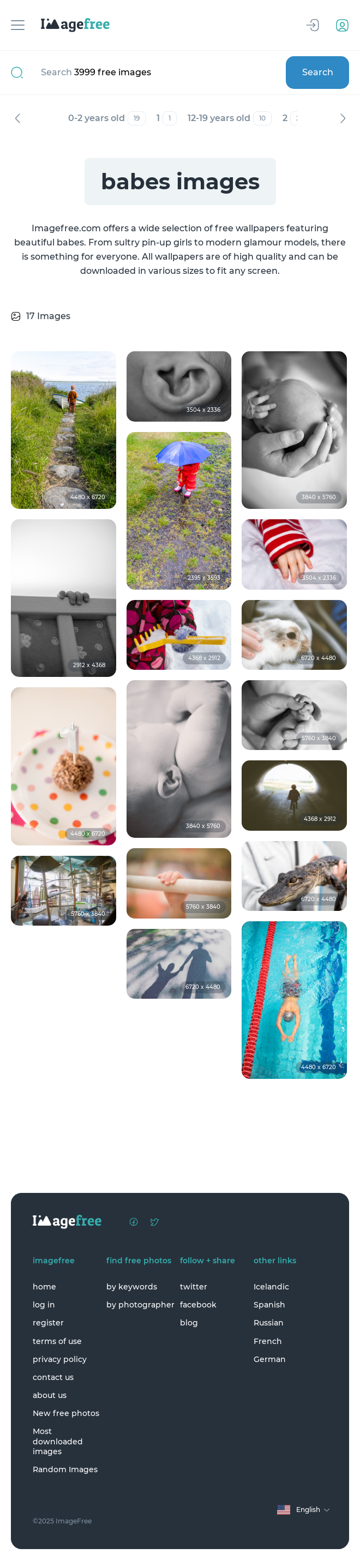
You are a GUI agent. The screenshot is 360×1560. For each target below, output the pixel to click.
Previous (17, 118)
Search (317, 72)
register (48, 1323)
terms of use (57, 1341)
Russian (269, 1323)
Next (342, 118)
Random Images (65, 1469)
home (44, 1287)
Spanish (269, 1305)
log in (44, 1305)
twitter (193, 1287)
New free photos (66, 1413)
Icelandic (271, 1287)
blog (189, 1323)
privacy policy (60, 1359)
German (270, 1359)
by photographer (140, 1305)
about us (50, 1395)
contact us (53, 1377)
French (268, 1341)
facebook (198, 1305)
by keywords (131, 1287)
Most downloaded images (58, 1441)
